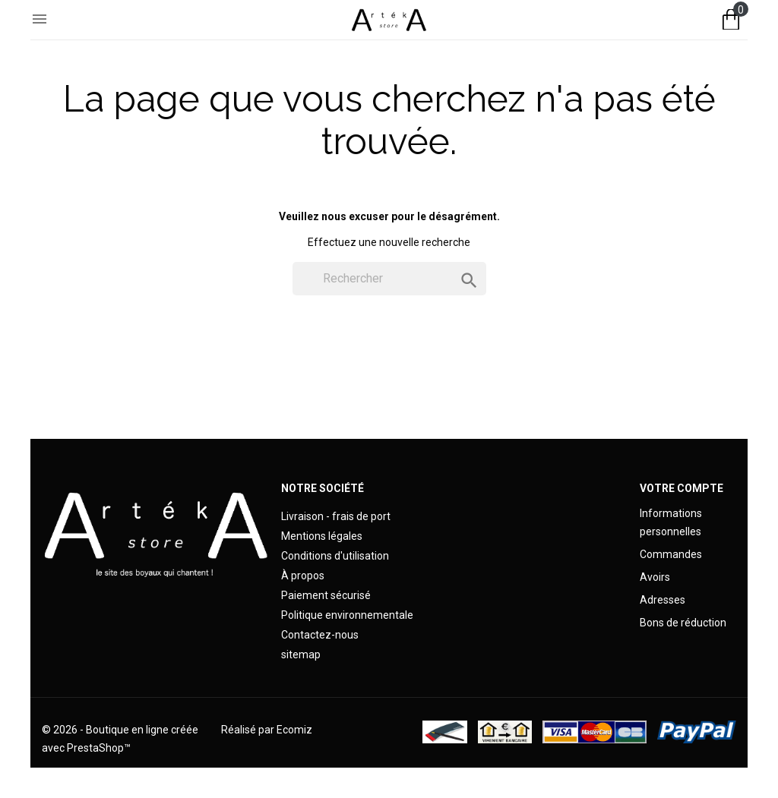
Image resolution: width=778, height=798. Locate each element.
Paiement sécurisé (326, 595)
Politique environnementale (347, 615)
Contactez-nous (320, 635)
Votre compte (681, 488)
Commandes (671, 554)
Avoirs (655, 577)
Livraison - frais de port (336, 516)
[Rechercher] (389, 278)
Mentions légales (321, 536)
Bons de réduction (683, 623)
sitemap (301, 654)
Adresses (662, 600)
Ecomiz (294, 730)
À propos (302, 575)
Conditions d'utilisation (335, 556)
